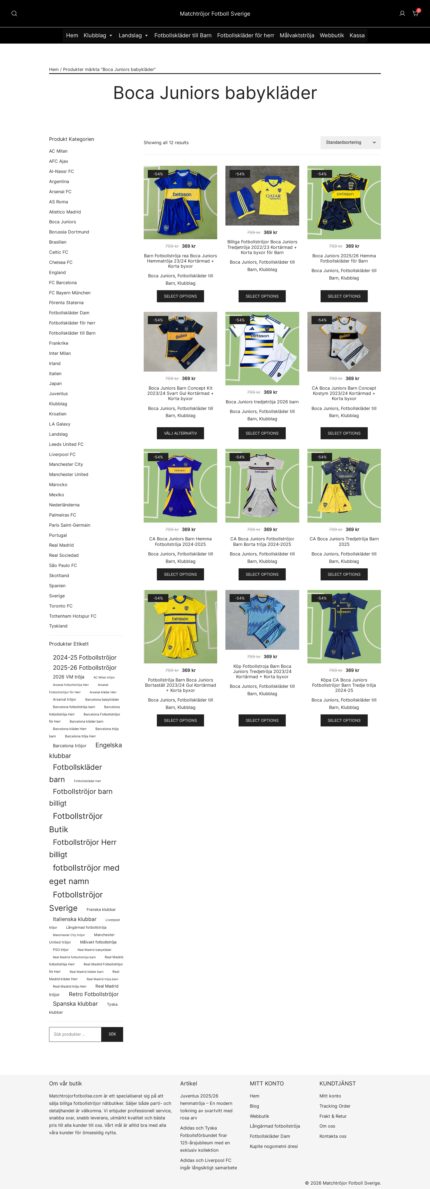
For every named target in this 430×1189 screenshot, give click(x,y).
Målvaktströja (297, 35)
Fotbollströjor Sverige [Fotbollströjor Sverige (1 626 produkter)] (76, 901)
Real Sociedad (64, 555)
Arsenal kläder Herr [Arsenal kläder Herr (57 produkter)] (103, 692)
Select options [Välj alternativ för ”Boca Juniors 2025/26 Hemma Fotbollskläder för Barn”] (344, 296)
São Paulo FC (63, 565)
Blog (254, 1106)
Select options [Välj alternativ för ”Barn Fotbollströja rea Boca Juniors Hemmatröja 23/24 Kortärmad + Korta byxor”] (180, 296)
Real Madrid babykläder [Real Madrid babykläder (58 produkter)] (94, 950)
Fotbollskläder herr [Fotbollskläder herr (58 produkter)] (87, 781)
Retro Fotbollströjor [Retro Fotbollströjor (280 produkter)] (93, 994)
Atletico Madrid (65, 212)
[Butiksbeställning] (351, 142)
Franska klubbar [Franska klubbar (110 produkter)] (101, 909)
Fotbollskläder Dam (69, 312)
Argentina (59, 181)
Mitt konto (330, 1096)
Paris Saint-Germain (69, 525)
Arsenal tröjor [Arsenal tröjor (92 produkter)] (64, 699)
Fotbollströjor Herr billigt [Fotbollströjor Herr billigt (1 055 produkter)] (83, 848)
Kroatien (57, 414)
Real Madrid (61, 545)
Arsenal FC (60, 191)
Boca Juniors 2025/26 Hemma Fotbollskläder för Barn (344, 258)
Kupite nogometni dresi (274, 1146)
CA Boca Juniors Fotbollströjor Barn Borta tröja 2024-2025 (262, 541)
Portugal (58, 535)
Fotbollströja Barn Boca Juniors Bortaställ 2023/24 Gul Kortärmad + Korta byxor (180, 685)
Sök (112, 1034)
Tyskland (58, 626)
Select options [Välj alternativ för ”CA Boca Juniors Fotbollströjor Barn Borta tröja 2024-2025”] (262, 574)
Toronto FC (61, 606)
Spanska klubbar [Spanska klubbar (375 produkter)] (75, 1003)
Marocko (58, 484)
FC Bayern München (69, 292)
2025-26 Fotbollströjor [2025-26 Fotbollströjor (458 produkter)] (85, 667)
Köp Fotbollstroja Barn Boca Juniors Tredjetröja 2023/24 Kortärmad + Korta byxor (262, 671)
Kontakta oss (332, 1136)
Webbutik (332, 35)
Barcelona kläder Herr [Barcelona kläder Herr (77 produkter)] (69, 729)
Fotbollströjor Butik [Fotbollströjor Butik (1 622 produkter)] (76, 822)
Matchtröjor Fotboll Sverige (215, 13)
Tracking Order (334, 1106)
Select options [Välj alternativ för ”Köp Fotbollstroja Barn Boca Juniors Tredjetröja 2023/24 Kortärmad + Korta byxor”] (262, 720)
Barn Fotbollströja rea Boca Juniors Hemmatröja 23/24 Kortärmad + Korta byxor (180, 261)
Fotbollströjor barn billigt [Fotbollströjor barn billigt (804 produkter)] (81, 797)
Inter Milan (60, 353)
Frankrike (58, 343)
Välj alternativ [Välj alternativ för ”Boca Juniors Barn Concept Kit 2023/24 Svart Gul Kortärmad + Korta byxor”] (180, 433)
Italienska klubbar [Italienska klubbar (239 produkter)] (75, 919)
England (57, 272)
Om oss (327, 1126)
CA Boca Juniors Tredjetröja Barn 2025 (344, 541)
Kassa (357, 35)
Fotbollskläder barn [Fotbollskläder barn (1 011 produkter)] (75, 773)
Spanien (57, 585)
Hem (72, 35)
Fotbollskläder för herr (245, 35)
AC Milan (58, 151)
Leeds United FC (66, 444)
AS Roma (58, 201)
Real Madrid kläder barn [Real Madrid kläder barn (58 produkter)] (86, 972)
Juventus (58, 393)
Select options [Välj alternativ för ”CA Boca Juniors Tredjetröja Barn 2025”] (344, 574)
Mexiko (56, 494)
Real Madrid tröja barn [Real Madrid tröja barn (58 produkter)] (102, 979)
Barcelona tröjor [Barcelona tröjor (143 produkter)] (69, 745)
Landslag (134, 35)
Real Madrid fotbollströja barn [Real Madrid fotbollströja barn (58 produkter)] (74, 957)
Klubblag (98, 35)
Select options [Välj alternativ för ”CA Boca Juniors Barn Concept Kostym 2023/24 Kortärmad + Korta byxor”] (344, 433)
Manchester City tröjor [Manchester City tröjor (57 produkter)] (69, 935)
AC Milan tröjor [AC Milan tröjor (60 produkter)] (104, 677)
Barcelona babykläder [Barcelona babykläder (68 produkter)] (102, 700)
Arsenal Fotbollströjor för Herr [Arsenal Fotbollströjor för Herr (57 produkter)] (78, 688)
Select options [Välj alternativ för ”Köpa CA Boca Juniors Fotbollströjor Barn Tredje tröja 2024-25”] (344, 720)
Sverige (57, 595)
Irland (55, 363)
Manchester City (66, 464)
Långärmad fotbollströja (275, 1126)
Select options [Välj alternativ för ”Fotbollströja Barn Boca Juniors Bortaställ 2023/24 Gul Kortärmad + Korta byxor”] (180, 720)
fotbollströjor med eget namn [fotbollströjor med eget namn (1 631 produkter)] (84, 874)
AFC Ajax (58, 161)
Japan (55, 383)
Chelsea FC (61, 262)
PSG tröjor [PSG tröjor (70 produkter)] (61, 950)
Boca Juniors (161, 275)
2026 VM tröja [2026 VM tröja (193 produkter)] (68, 677)
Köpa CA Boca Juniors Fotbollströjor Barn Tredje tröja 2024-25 (344, 685)
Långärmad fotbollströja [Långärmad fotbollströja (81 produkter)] (86, 927)
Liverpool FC (62, 454)
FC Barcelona (63, 282)
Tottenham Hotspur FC (73, 616)
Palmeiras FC (62, 515)
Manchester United (68, 474)
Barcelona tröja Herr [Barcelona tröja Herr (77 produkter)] (80, 736)
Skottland (59, 575)
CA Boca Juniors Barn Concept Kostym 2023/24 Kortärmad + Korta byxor (344, 393)
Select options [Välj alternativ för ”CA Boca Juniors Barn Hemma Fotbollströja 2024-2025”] (180, 574)
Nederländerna (64, 504)
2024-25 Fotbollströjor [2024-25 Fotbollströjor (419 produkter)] (85, 657)
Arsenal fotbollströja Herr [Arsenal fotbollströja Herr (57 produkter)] (71, 685)
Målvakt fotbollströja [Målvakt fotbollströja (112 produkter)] (98, 942)
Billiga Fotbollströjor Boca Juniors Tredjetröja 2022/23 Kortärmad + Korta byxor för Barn (262, 247)
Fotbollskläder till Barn (183, 35)
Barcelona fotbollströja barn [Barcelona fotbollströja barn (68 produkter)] (74, 707)
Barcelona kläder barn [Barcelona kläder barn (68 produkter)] (86, 721)
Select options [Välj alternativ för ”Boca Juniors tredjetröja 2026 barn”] (262, 433)
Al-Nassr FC (61, 171)
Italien (55, 373)
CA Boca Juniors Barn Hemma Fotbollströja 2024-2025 (180, 541)
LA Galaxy (59, 424)
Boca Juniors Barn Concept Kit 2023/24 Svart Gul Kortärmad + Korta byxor (180, 393)
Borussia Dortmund (69, 232)
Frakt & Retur (333, 1116)
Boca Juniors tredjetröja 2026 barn (262, 401)
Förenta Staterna (66, 302)
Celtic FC (58, 252)
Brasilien (57, 242)
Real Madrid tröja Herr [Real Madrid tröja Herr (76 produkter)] (69, 986)
